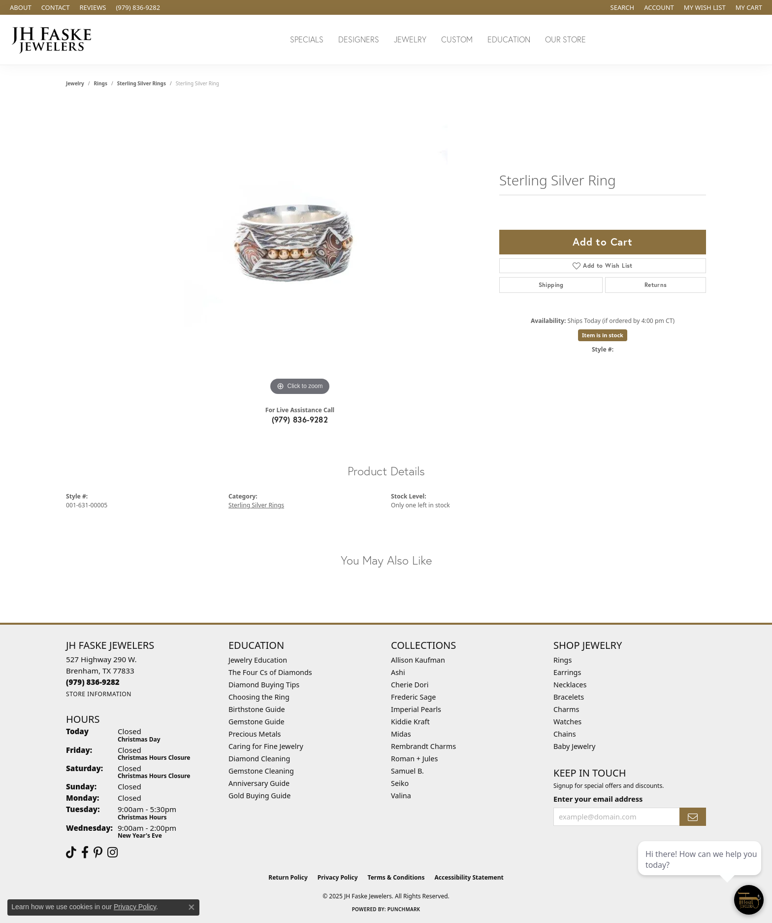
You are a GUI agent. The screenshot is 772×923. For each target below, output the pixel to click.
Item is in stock (602, 335)
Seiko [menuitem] (400, 783)
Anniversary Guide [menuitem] (259, 783)
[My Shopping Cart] (749, 7)
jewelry (75, 83)
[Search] (623, 7)
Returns (655, 284)
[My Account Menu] (659, 7)
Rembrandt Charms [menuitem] (423, 746)
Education (508, 39)
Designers (358, 39)
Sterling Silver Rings (141, 83)
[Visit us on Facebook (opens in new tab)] (85, 852)
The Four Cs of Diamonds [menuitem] (270, 672)
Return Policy (288, 877)
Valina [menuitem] (401, 795)
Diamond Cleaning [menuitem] (259, 758)
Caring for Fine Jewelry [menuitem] (265, 746)
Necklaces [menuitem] (569, 684)
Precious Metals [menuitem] (254, 734)
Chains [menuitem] (564, 734)
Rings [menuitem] (562, 660)
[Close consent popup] (191, 907)
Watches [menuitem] (567, 721)
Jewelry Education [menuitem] (257, 660)
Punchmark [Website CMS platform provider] (403, 909)
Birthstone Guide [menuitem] (256, 709)
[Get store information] (98, 694)
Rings (100, 83)
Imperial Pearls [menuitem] (416, 709)
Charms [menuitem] (566, 709)
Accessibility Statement (468, 877)
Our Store (565, 39)
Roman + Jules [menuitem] (414, 758)
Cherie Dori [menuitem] (410, 684)
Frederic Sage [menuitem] (413, 697)
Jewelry (410, 39)
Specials (306, 39)
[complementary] (700, 869)
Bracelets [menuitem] (568, 697)
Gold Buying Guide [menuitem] (259, 795)
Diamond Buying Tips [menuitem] (263, 684)
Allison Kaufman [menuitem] (418, 660)
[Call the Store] (93, 682)
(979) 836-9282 (300, 419)
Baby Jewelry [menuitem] (574, 746)
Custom (457, 39)
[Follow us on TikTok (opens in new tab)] (71, 852)
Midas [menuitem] (401, 734)
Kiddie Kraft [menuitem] (410, 721)
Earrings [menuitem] (567, 672)
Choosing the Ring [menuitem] (259, 697)
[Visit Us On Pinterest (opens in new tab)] (98, 852)
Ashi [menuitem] (398, 672)
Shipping (551, 284)
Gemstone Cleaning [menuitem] (261, 771)
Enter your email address (598, 799)
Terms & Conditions (396, 877)
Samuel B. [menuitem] (407, 771)
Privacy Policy (338, 877)
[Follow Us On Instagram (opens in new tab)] (112, 852)
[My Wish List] (705, 7)
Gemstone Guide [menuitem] (256, 721)
